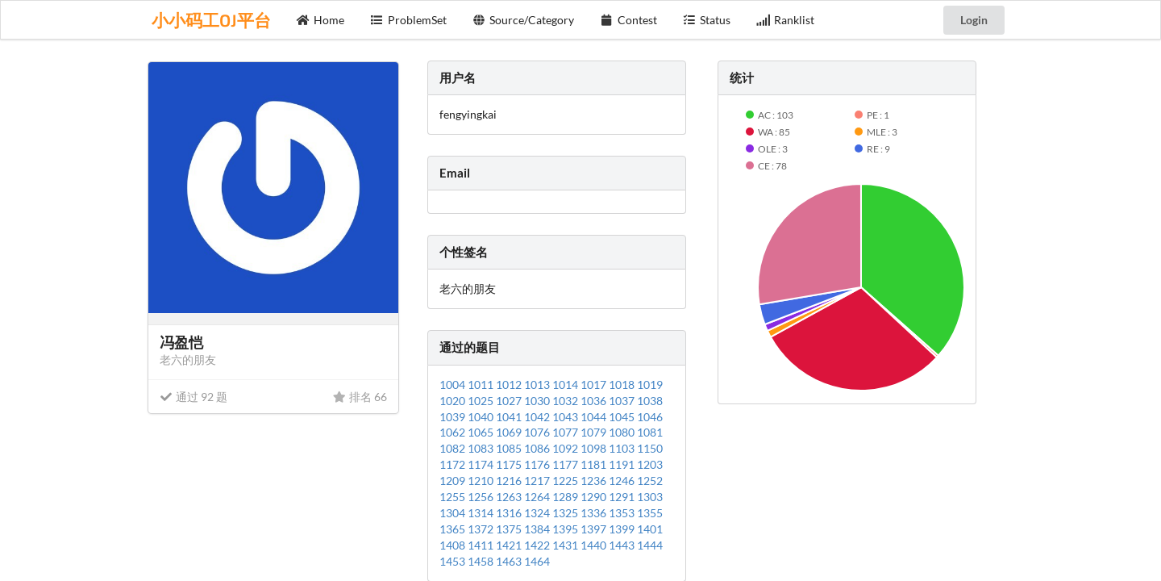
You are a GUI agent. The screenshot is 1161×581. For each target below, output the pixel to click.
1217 (538, 480)
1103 (623, 448)
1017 (594, 384)
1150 (650, 448)
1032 (566, 401)
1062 (453, 432)
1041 (510, 417)
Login (974, 20)
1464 (537, 561)
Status (707, 20)
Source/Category (523, 20)
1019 (650, 384)
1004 (453, 384)
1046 (650, 417)
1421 (510, 545)
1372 (482, 529)
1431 (566, 545)
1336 (594, 513)
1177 (566, 464)
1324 (538, 513)
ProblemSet (408, 20)
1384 (538, 529)
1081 (650, 432)
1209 (453, 480)
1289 (566, 497)
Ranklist (785, 20)
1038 (650, 401)
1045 (623, 417)
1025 (482, 401)
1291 (623, 497)
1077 (566, 432)
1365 (453, 529)
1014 (566, 384)
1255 (453, 497)
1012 (510, 384)
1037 (623, 401)
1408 (453, 545)
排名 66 (360, 396)
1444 (650, 545)
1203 (650, 464)
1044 (594, 417)
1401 (650, 529)
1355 (650, 513)
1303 (650, 497)
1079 (594, 432)
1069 (510, 432)
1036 (594, 401)
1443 (623, 545)
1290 (594, 497)
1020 (453, 401)
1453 (453, 561)
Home (321, 20)
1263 (510, 497)
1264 (538, 497)
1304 (453, 513)
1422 (538, 545)
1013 (538, 384)
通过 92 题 (193, 396)
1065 (482, 432)
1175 (510, 464)
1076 (538, 432)
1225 (566, 480)
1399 (623, 529)
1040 (482, 417)
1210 (482, 480)
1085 (510, 448)
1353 (623, 513)
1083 (482, 448)
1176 (538, 464)
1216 (510, 480)
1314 (482, 513)
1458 (482, 561)
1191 (623, 464)
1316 (510, 513)
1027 (510, 401)
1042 (538, 417)
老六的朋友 (188, 359)
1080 (623, 432)
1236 (594, 480)
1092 (566, 448)
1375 (510, 529)
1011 (482, 384)
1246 (623, 480)
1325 (566, 513)
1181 (594, 464)
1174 (482, 464)
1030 (538, 401)
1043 (566, 417)
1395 (566, 529)
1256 (482, 497)
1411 (482, 545)
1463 (510, 561)
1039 (453, 417)
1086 (538, 448)
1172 (453, 464)
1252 (650, 480)
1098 (594, 448)
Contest (628, 20)
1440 (594, 545)
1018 (623, 384)
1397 (594, 529)
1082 (453, 448)
